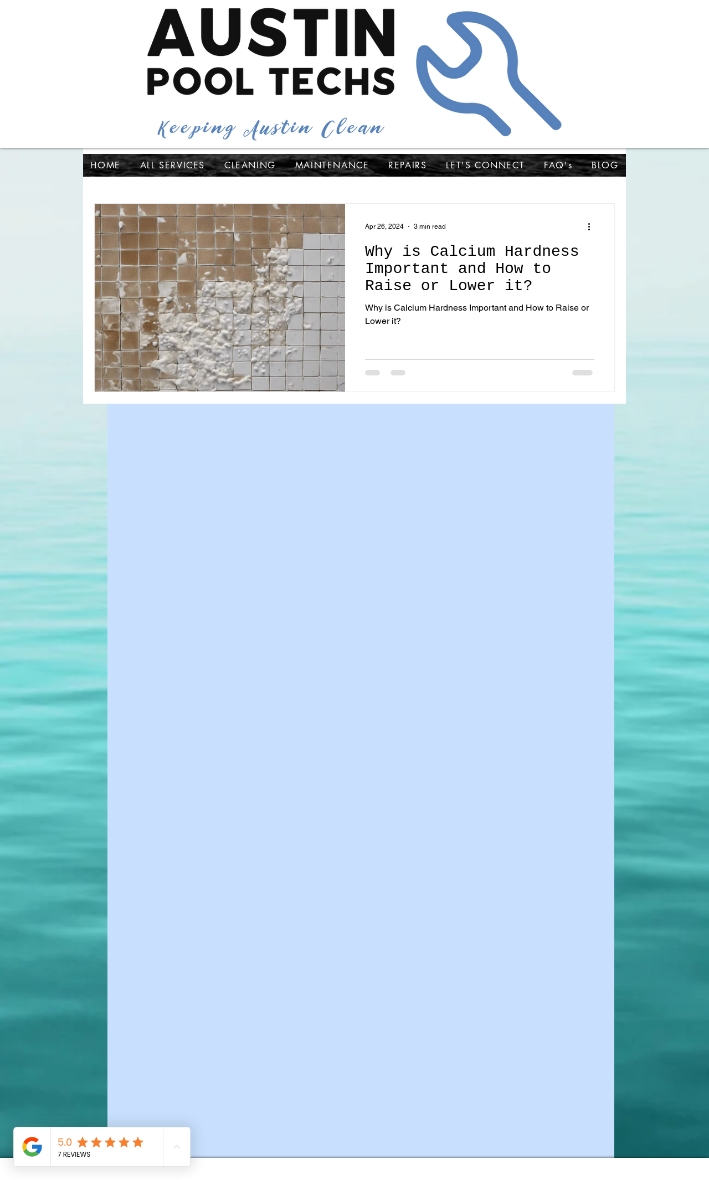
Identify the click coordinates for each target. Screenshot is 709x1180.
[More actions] (592, 226)
